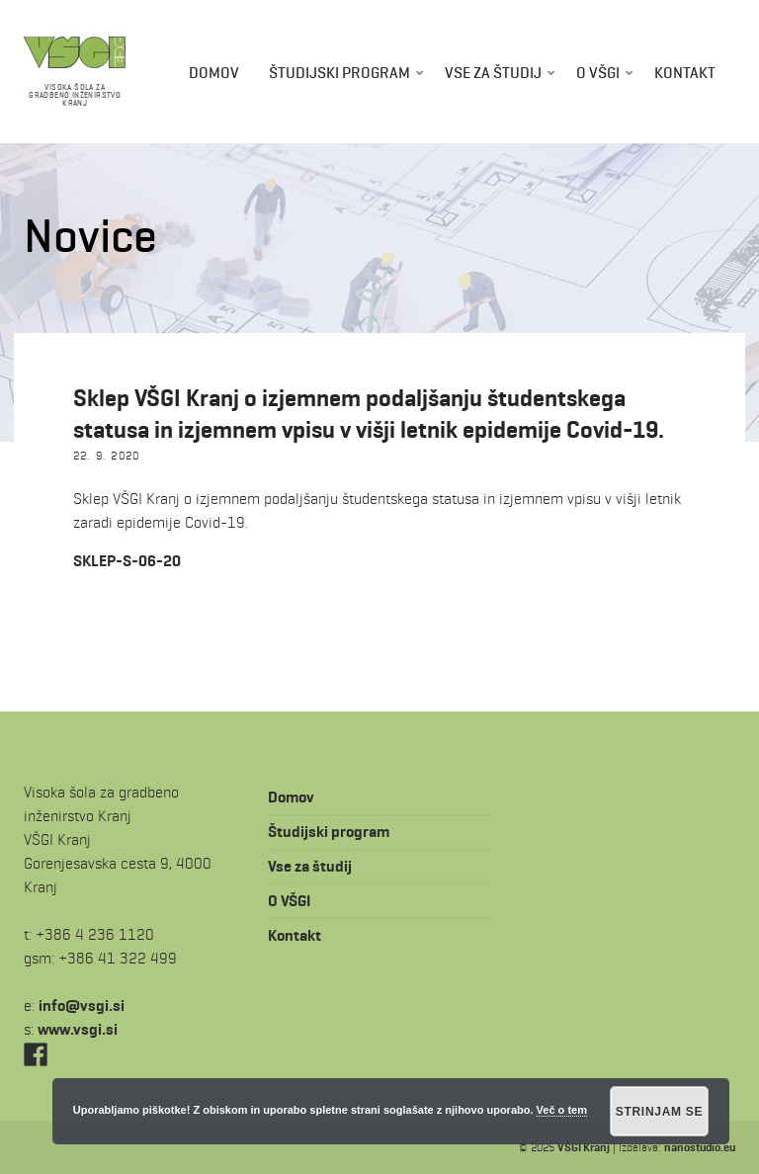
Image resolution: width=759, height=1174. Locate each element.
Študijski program (339, 72)
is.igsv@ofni (82, 1005)
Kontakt (685, 72)
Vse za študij (493, 72)
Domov (214, 72)
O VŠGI (598, 72)
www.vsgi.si (78, 1029)
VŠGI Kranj (583, 1146)
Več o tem (562, 1110)
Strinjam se (660, 1112)
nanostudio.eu (699, 1146)
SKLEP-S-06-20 (127, 560)
